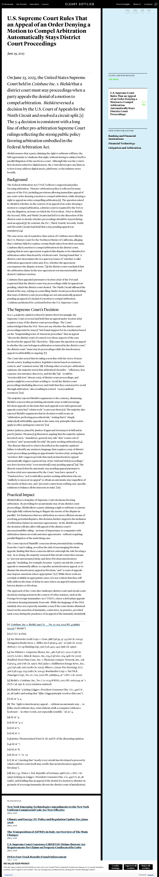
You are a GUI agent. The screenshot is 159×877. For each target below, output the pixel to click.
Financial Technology (121, 189)
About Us (137, 4)
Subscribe (127, 13)
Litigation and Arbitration (124, 193)
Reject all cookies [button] (146, 867)
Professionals (7, 4)
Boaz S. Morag (117, 106)
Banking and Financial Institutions (122, 183)
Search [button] (155, 4)
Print (142, 13)
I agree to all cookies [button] (131, 867)
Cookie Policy (9, 875)
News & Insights (123, 4)
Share (149, 13)
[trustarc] (151, 875)
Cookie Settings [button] (115, 867)
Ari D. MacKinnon (119, 98)
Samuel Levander (118, 115)
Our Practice (21, 4)
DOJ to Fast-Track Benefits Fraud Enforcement (36, 857)
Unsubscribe (135, 13)
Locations (148, 4)
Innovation (34, 4)
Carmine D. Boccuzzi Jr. (122, 89)
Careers (45, 4)
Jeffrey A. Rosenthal (120, 81)
